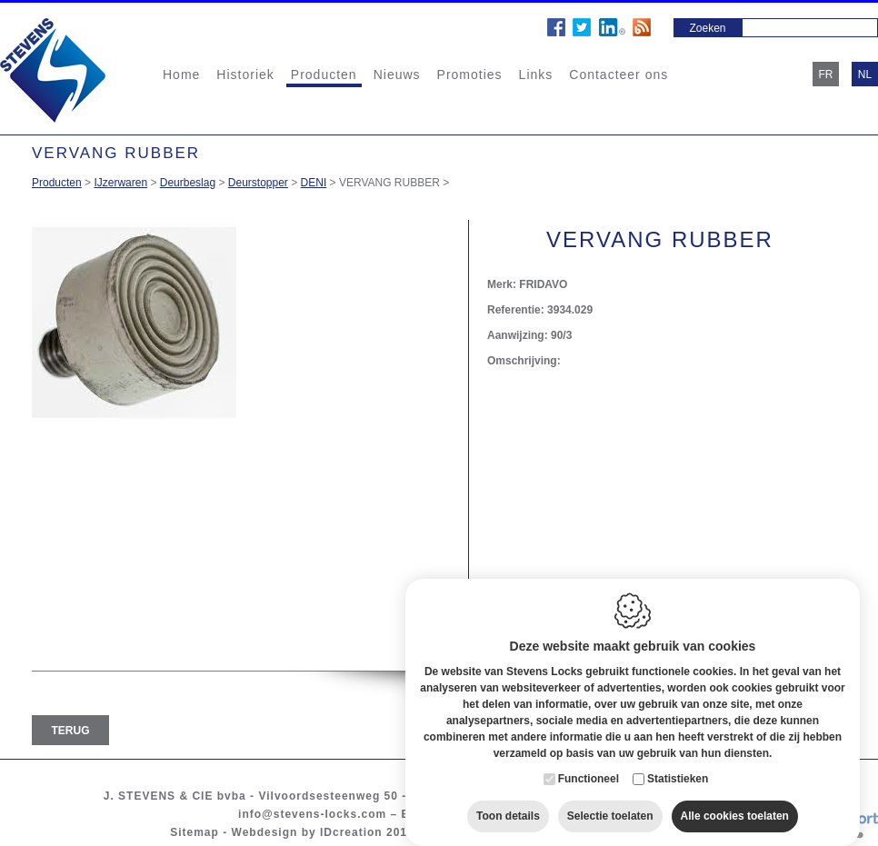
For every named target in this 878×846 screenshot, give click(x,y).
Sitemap (194, 832)
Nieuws (397, 74)
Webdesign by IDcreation (307, 832)
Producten (324, 74)
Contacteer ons (618, 74)
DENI (314, 182)
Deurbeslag (187, 182)
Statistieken (677, 767)
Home (181, 74)
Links (536, 74)
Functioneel (588, 767)
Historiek (245, 74)
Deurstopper (258, 182)
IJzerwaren (120, 182)
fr (826, 74)
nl (865, 74)
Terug (71, 730)
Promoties (470, 74)
